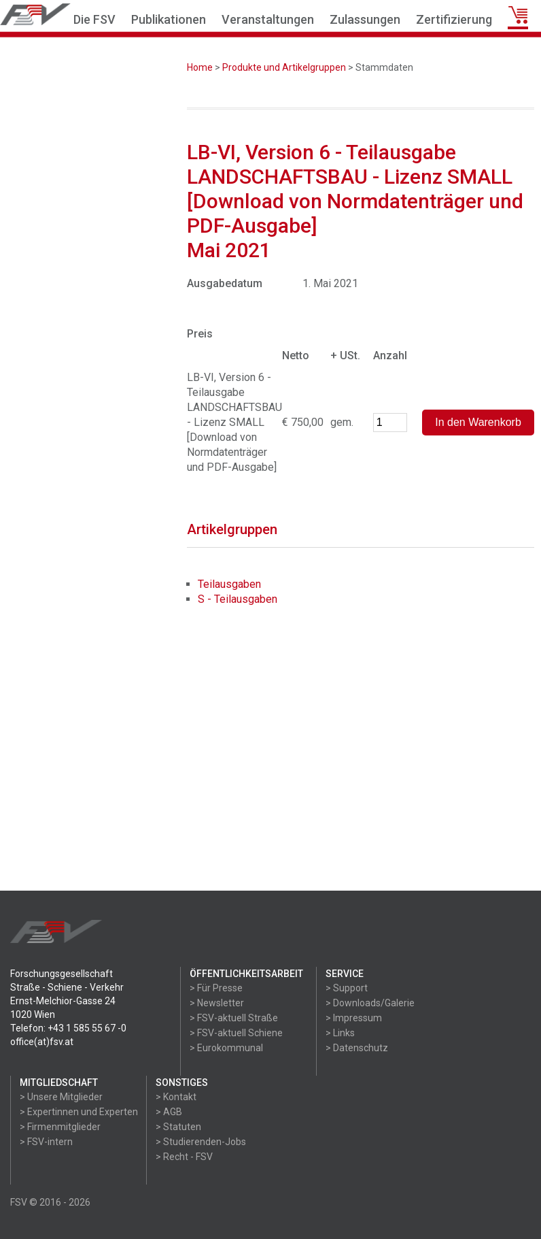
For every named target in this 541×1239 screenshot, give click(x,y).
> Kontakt (176, 1096)
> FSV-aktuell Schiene (236, 1032)
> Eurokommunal (226, 1047)
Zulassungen (365, 19)
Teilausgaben (229, 584)
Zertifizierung (454, 19)
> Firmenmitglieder (60, 1126)
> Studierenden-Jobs (201, 1141)
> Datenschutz (357, 1047)
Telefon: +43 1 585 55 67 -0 (68, 1028)
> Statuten (178, 1126)
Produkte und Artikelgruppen (284, 67)
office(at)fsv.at (41, 1041)
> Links (340, 1032)
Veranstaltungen (268, 19)
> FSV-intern (46, 1141)
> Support (347, 987)
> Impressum (354, 1017)
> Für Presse (216, 987)
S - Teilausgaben (237, 599)
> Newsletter (217, 1002)
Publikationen (168, 19)
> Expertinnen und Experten (79, 1111)
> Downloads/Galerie (370, 1002)
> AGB (169, 1111)
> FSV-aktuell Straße (234, 1017)
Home (200, 67)
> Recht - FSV (184, 1156)
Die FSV (94, 19)
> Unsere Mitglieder (61, 1096)
